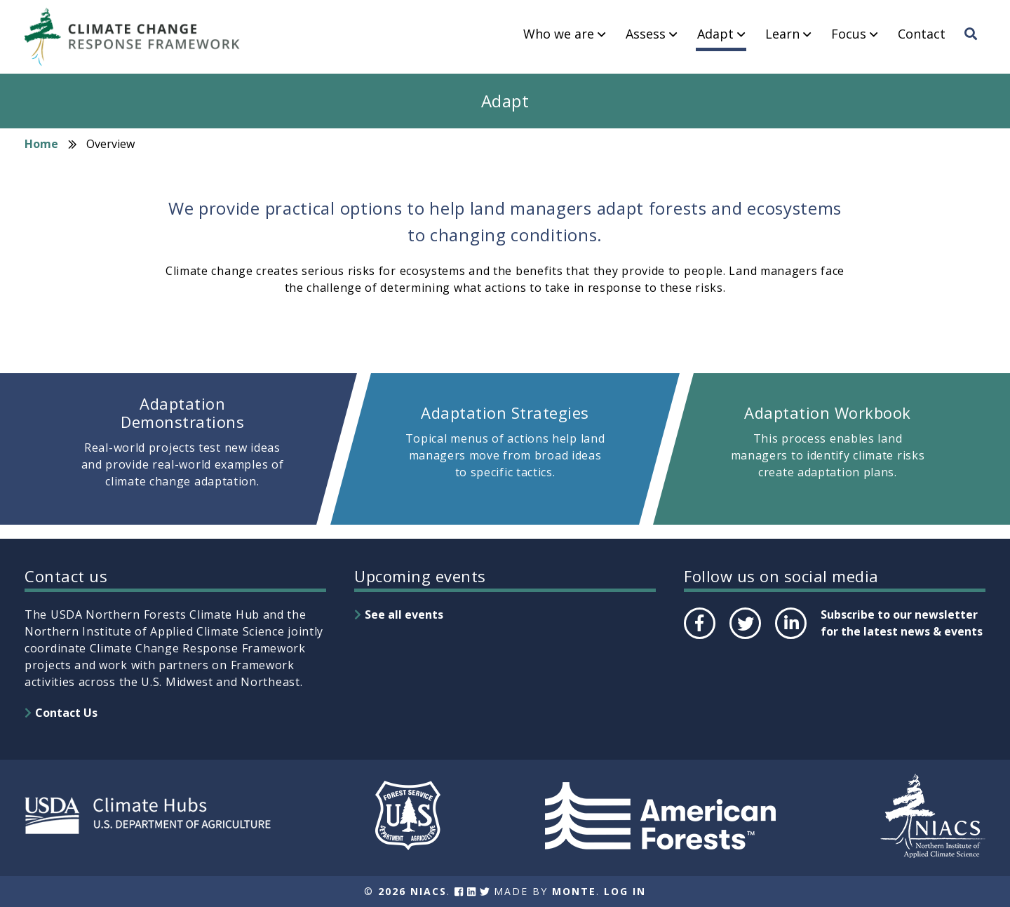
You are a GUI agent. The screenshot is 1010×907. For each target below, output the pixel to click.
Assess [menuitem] (646, 34)
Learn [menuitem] (782, 34)
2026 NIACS (412, 891)
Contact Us (66, 712)
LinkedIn (789, 638)
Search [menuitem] (974, 47)
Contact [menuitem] (921, 34)
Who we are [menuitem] (558, 34)
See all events (404, 614)
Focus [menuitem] (848, 34)
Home (41, 144)
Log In (625, 891)
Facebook (698, 638)
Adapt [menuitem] (715, 34)
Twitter (745, 638)
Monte (574, 891)
